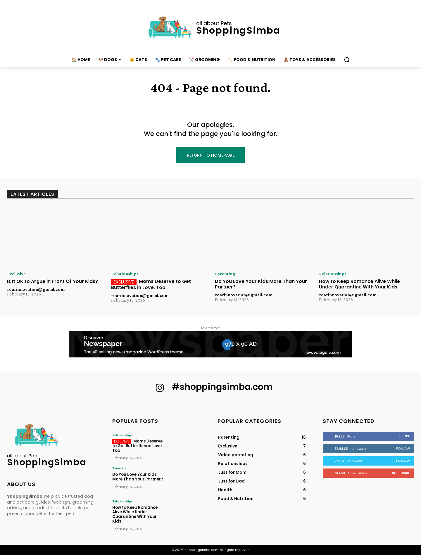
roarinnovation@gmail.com (36, 289)
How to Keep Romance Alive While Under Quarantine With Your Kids (359, 284)
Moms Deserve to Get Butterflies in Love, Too (151, 284)
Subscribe (401, 473)
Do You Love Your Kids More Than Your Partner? (261, 284)
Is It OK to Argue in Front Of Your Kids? (52, 281)
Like (407, 436)
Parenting (225, 274)
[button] (347, 60)
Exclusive (16, 274)
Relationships (125, 274)
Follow (403, 448)
